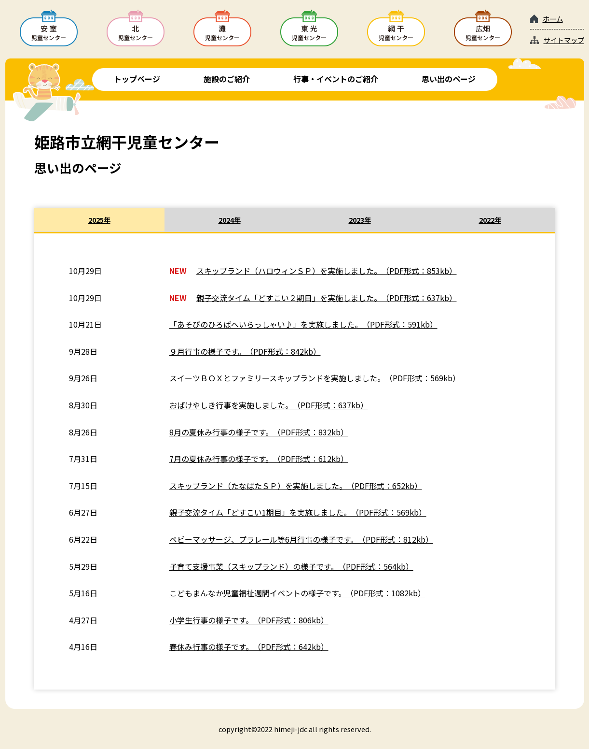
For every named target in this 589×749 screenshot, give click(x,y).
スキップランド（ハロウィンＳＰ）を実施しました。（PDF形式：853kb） (326, 270)
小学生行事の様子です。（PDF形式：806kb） (249, 620)
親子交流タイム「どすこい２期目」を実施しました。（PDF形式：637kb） (326, 297)
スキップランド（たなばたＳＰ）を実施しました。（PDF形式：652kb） (295, 485)
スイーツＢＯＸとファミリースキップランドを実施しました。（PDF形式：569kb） (314, 378)
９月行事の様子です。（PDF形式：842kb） (245, 351)
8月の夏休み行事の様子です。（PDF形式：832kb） (258, 432)
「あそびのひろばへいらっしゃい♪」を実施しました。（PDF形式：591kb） (303, 324)
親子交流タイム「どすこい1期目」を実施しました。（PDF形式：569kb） (297, 512)
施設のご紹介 (227, 79)
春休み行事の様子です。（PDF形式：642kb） (249, 646)
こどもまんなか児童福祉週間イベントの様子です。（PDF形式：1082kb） (297, 593)
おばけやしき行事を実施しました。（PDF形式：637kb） (268, 405)
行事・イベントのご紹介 (335, 79)
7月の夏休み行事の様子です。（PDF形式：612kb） (258, 458)
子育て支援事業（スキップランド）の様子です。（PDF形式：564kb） (291, 566)
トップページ (137, 79)
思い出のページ (449, 79)
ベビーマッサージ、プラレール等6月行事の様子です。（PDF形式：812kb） (301, 539)
